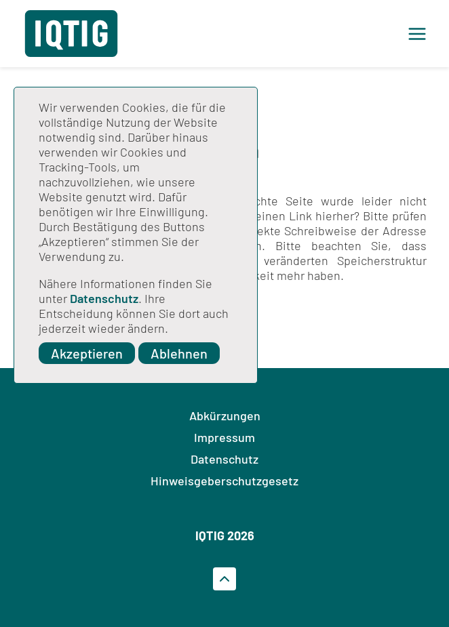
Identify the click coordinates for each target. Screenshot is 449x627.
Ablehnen (179, 353)
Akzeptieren (87, 353)
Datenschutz (104, 298)
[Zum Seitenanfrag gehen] (224, 578)
